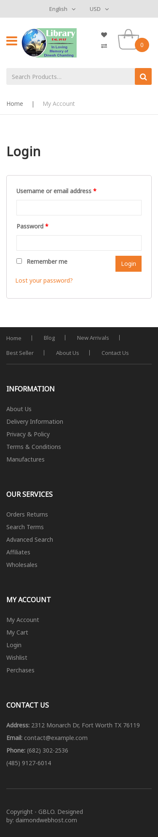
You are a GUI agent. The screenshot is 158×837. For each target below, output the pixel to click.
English (58, 9)
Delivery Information (34, 421)
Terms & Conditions (33, 447)
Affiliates (18, 552)
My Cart (17, 632)
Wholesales (21, 565)
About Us (67, 353)
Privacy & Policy (28, 434)
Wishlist (16, 657)
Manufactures (25, 459)
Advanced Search (29, 539)
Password (32, 226)
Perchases (20, 670)
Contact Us (115, 353)
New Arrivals (93, 337)
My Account (22, 620)
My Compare (107, 46)
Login (13, 645)
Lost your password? (44, 280)
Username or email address (56, 191)
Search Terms (25, 527)
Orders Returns (27, 514)
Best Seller (20, 353)
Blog (49, 337)
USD (95, 9)
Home (14, 104)
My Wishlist (107, 35)
